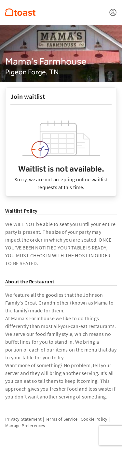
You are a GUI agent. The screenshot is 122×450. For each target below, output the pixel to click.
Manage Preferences (25, 425)
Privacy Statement (23, 419)
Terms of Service (61, 419)
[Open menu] (113, 12)
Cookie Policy (94, 419)
